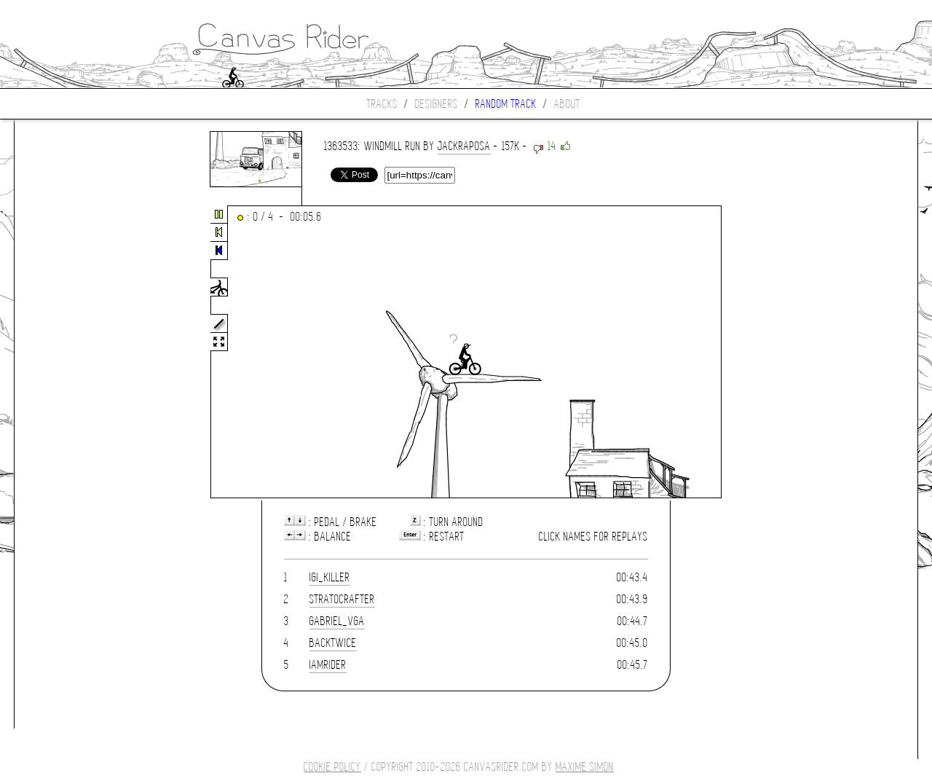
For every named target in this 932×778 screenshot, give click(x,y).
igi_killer (329, 577)
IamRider (328, 664)
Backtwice (333, 643)
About (567, 103)
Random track (506, 103)
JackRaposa (464, 146)
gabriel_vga (337, 621)
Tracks (382, 103)
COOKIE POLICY (332, 766)
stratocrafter (342, 599)
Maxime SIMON (585, 766)
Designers (436, 103)
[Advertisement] (75, 352)
